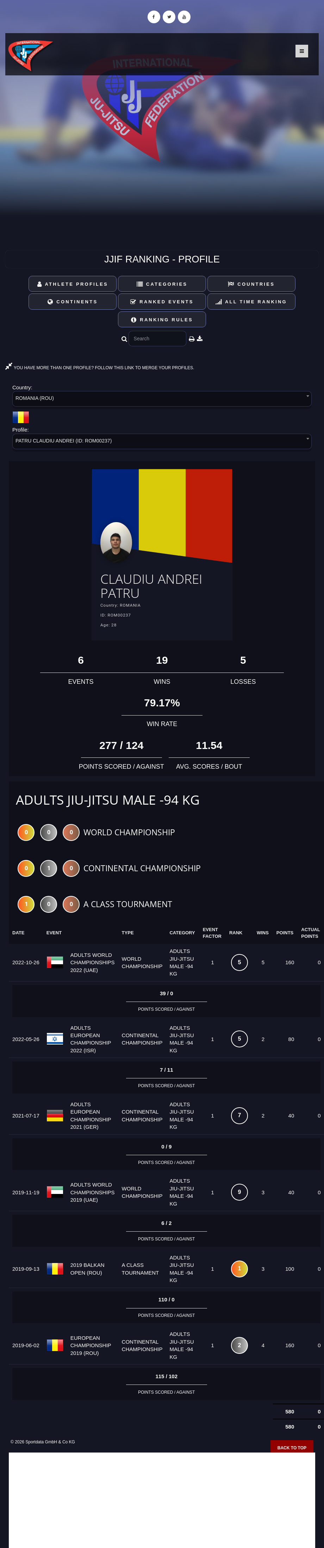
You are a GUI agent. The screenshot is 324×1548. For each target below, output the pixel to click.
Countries (251, 284)
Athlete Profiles (72, 284)
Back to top (292, 1447)
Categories (162, 284)
